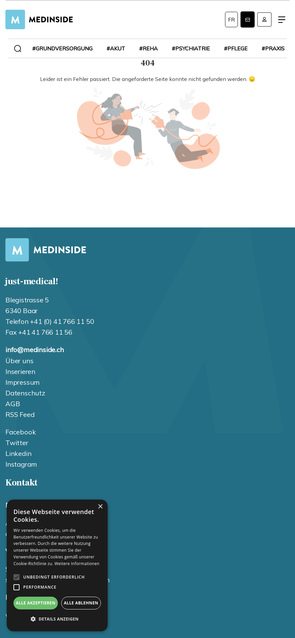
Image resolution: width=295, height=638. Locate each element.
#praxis (273, 48)
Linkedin (18, 453)
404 (148, 120)
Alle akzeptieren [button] (36, 603)
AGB (12, 403)
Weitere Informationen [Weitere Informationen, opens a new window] (77, 563)
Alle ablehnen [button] (81, 603)
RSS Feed (19, 414)
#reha (148, 48)
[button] (57, 619)
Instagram (21, 464)
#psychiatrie (191, 48)
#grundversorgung (62, 48)
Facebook (20, 432)
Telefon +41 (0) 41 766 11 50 (49, 321)
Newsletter (247, 19)
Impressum (22, 382)
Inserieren (20, 371)
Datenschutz (25, 393)
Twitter (16, 442)
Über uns (19, 360)
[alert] (57, 565)
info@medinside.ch (34, 349)
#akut (116, 48)
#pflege (236, 48)
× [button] (100, 506)
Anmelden (264, 19)
